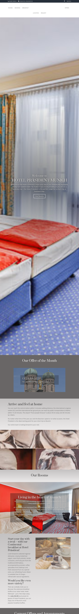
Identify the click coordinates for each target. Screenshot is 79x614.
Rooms (10, 8)
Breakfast (25, 8)
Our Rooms (39, 196)
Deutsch (69, 1)
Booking (17, 8)
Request (43, 13)
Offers (67, 8)
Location (36, 13)
